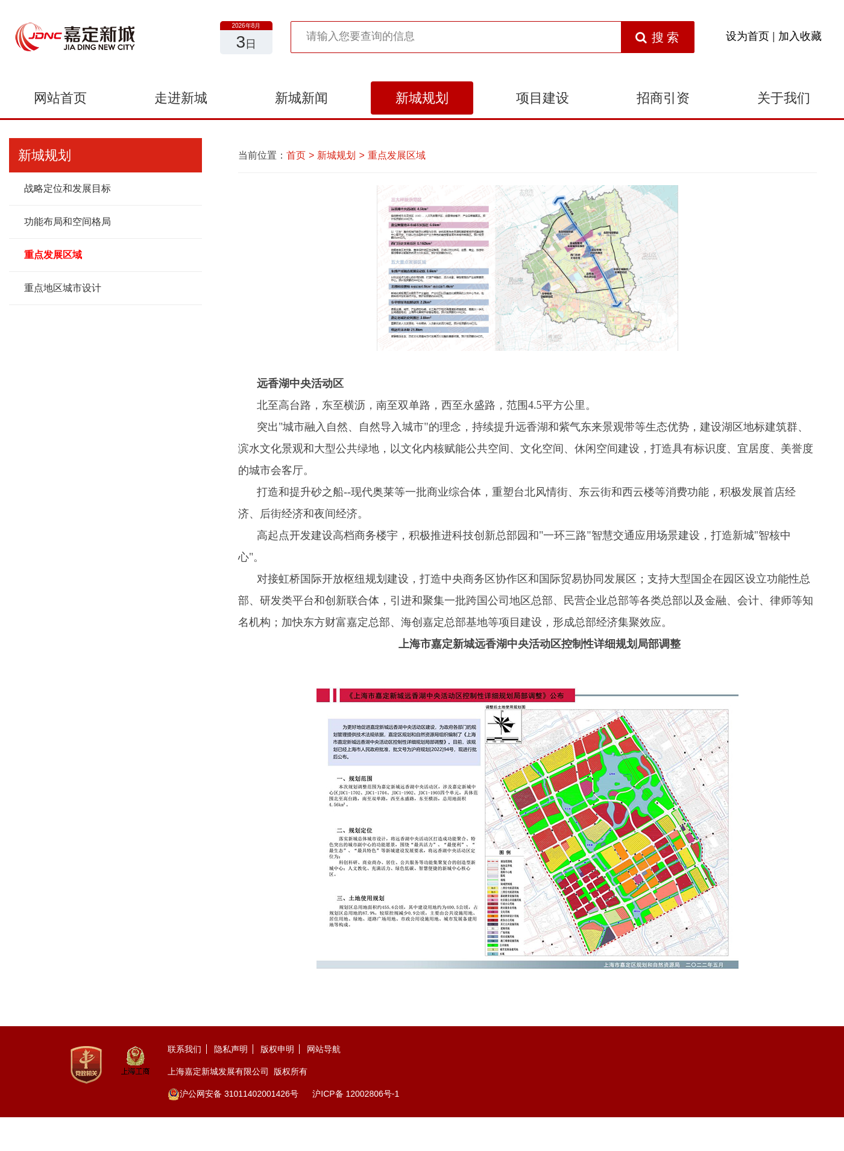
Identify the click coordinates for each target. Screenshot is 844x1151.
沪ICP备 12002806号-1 (355, 1094)
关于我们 (783, 98)
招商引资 (663, 98)
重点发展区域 (53, 255)
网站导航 (324, 1049)
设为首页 (747, 36)
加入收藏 (800, 36)
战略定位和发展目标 (67, 188)
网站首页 (60, 98)
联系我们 (184, 1049)
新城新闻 (301, 98)
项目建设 (542, 98)
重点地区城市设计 (62, 288)
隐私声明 (231, 1049)
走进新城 (180, 98)
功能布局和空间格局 (67, 221)
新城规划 (422, 98)
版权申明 (277, 1049)
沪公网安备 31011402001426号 (233, 1094)
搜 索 (657, 37)
